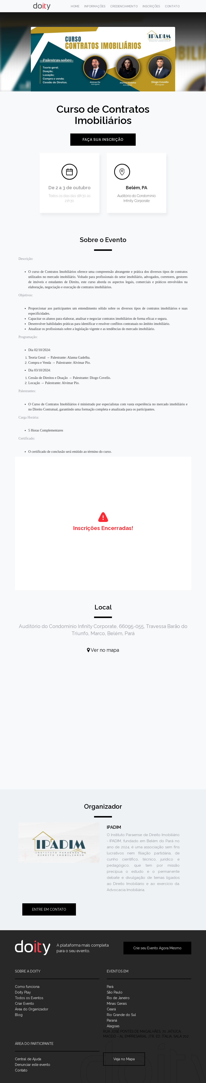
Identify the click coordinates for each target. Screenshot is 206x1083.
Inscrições (151, 6)
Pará (110, 987)
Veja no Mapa (124, 1059)
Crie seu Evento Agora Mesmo (157, 948)
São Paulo (114, 992)
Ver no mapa (103, 650)
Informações (94, 6)
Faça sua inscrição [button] (103, 140)
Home (75, 6)
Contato (172, 6)
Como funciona (27, 987)
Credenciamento (124, 6)
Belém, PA (136, 187)
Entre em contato (49, 909)
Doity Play (23, 992)
